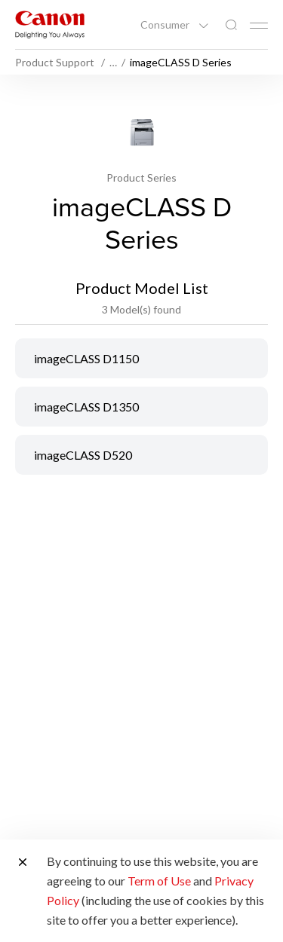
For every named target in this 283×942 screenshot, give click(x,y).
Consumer (166, 25)
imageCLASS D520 (83, 455)
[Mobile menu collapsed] (259, 26)
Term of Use (159, 880)
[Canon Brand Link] (50, 24)
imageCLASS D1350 (86, 406)
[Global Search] (231, 25)
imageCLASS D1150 (86, 358)
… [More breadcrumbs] (113, 62)
